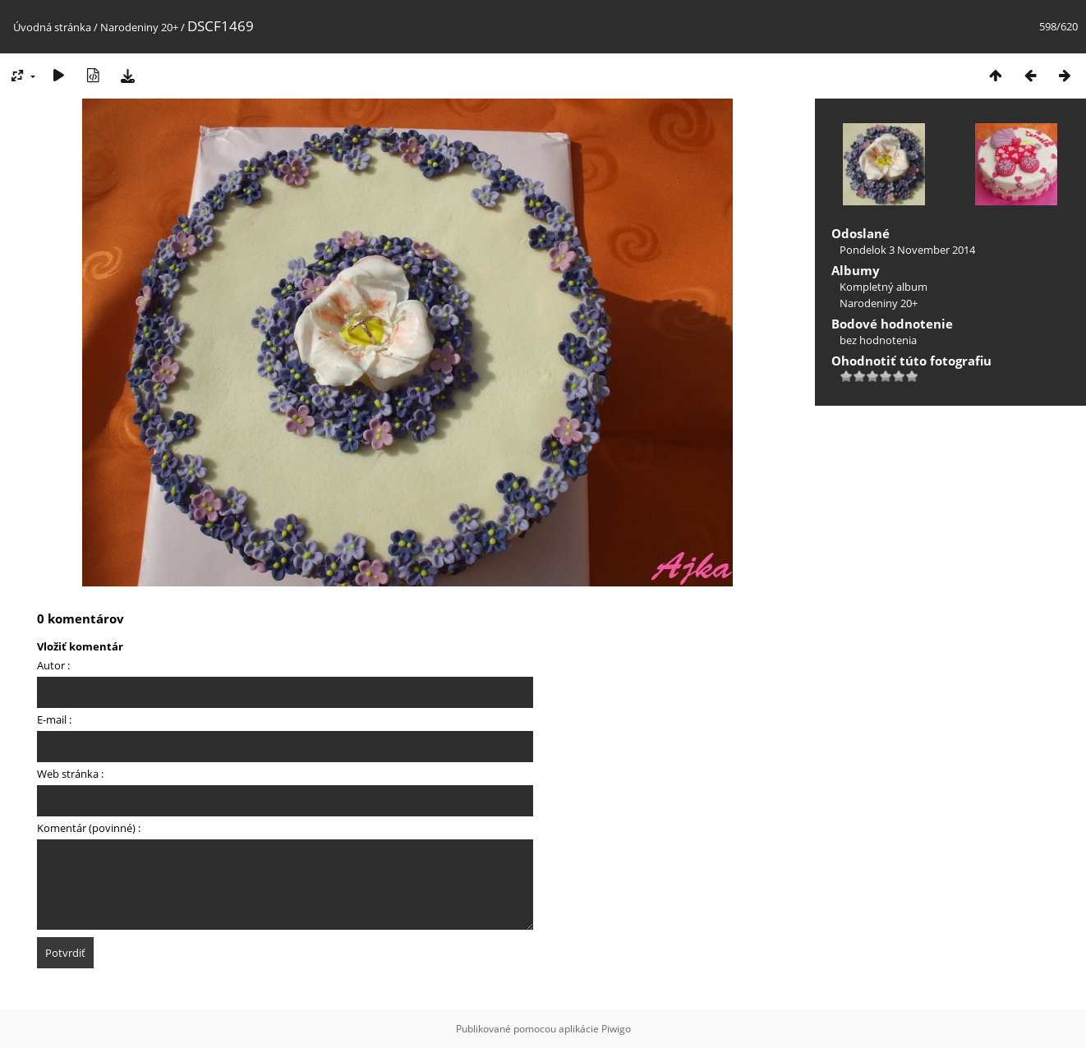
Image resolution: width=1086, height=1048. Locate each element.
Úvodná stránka (52, 27)
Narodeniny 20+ (139, 27)
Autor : (53, 665)
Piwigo (616, 1029)
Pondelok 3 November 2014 (907, 249)
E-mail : (54, 719)
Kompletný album (883, 286)
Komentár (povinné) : (88, 827)
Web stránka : (70, 773)
